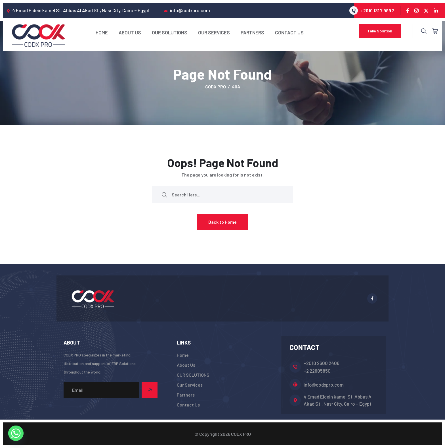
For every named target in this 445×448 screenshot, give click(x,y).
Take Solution (379, 30)
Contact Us (289, 32)
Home (102, 32)
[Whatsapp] (16, 433)
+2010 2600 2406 (321, 363)
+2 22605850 (317, 371)
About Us (130, 32)
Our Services (214, 32)
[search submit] (164, 195)
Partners (252, 32)
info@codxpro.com (324, 384)
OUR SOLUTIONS (169, 32)
